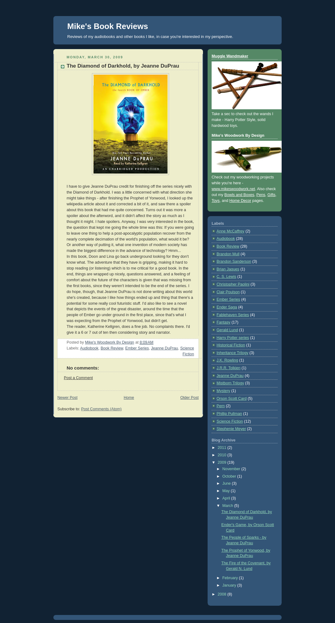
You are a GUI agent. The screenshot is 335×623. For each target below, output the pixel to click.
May (226, 491)
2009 (223, 462)
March (228, 506)
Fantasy (223, 322)
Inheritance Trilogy (232, 353)
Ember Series (137, 348)
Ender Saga (227, 307)
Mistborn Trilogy (230, 383)
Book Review (112, 348)
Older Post (189, 397)
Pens (260, 195)
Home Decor (240, 201)
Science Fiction (230, 421)
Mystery (223, 391)
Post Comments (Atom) (101, 409)
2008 (223, 594)
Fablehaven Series (233, 315)
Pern (221, 406)
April (226, 498)
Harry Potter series (233, 338)
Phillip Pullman (229, 414)
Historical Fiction (231, 345)
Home (129, 397)
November (232, 469)
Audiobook (89, 348)
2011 (223, 447)
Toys (216, 201)
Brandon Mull (228, 254)
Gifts (271, 195)
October (229, 476)
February (230, 578)
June (227, 483)
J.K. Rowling (227, 360)
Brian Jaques (228, 269)
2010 (223, 455)
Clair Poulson (228, 292)
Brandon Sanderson (234, 261)
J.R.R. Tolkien (229, 368)
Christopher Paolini (233, 284)
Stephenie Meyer (231, 429)
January (229, 585)
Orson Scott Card (231, 398)
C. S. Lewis (226, 276)
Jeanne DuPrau (164, 348)
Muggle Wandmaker (230, 56)
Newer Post (67, 397)
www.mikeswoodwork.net (233, 189)
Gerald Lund (227, 330)
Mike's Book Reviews (107, 26)
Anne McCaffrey (230, 231)
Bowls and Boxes (239, 195)
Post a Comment (78, 378)
